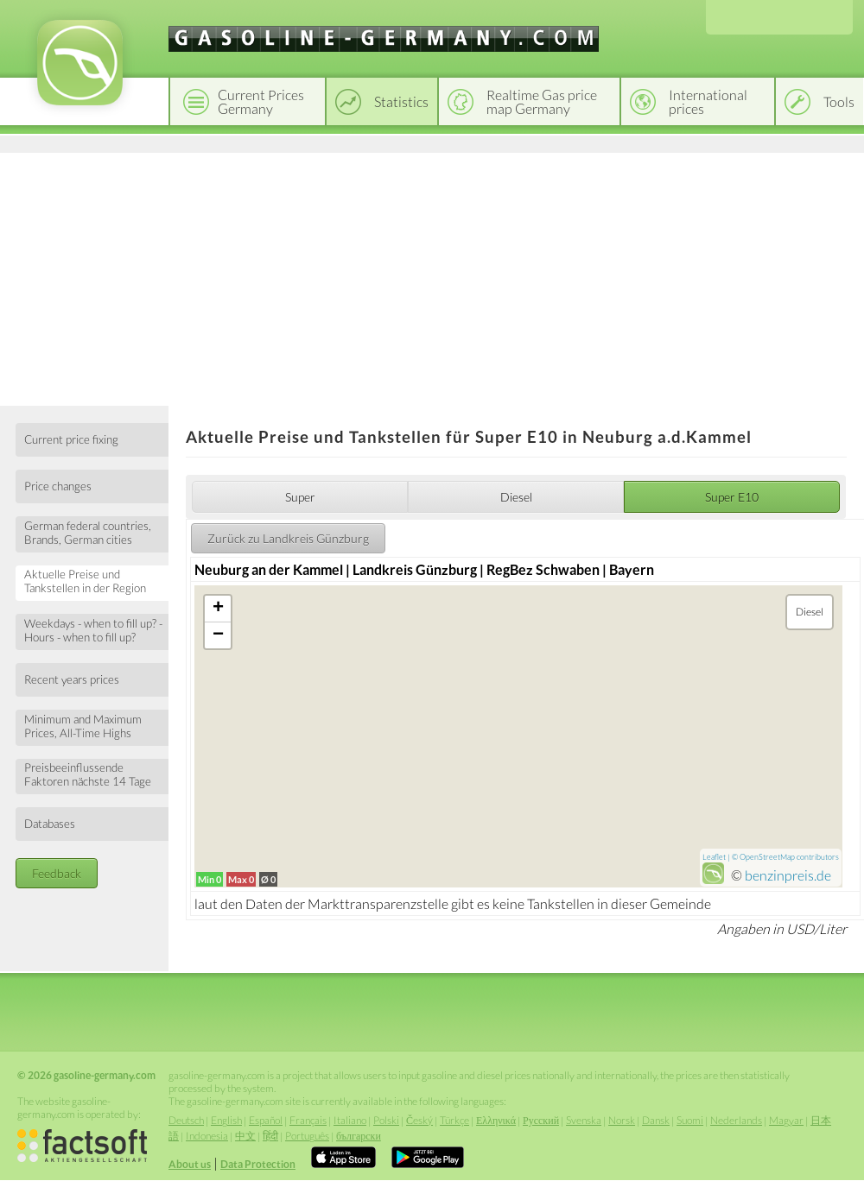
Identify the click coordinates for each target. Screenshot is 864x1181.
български (358, 1135)
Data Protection (257, 1164)
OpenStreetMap (767, 857)
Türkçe (454, 1120)
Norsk (621, 1120)
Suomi (690, 1120)
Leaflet (714, 857)
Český (419, 1120)
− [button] (218, 635)
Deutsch (186, 1120)
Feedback (56, 873)
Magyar (786, 1120)
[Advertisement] (432, 276)
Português (307, 1135)
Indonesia (207, 1135)
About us (189, 1164)
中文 (245, 1135)
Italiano (350, 1120)
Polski (386, 1120)
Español (266, 1120)
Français (308, 1120)
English (226, 1120)
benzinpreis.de (788, 875)
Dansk (656, 1120)
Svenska (583, 1120)
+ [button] (218, 609)
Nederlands (736, 1120)
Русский (541, 1120)
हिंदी (270, 1135)
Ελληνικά (496, 1120)
